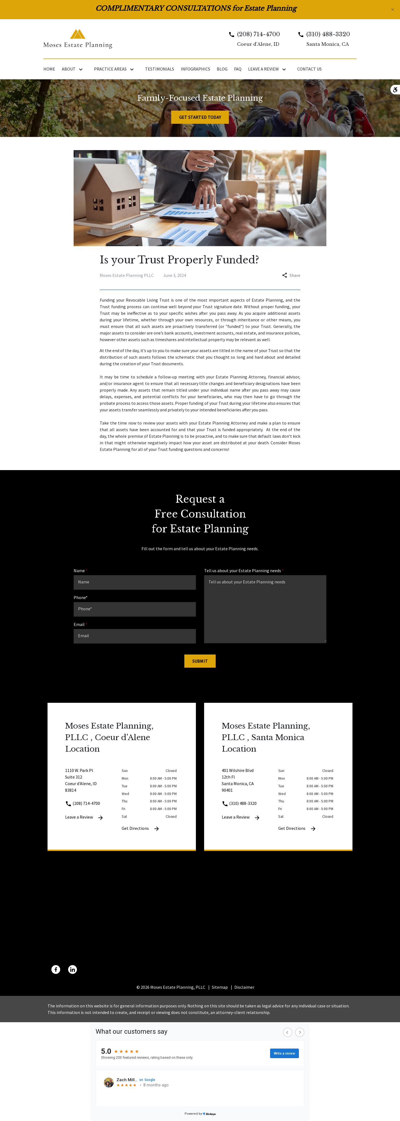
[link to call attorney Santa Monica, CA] (322, 39)
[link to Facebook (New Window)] (55, 969)
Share (291, 275)
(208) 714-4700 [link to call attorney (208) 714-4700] (82, 803)
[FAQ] (237, 69)
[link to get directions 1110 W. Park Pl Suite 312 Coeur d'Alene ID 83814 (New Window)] (93, 783)
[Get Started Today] (200, 117)
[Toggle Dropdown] (81, 69)
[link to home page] (77, 38)
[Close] (392, 9)
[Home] (49, 69)
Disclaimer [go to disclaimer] (244, 987)
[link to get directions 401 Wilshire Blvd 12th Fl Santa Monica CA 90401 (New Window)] (250, 783)
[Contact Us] (309, 69)
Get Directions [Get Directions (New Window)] (141, 828)
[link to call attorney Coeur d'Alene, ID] (252, 39)
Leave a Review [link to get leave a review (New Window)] (84, 817)
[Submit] (200, 661)
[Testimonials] (159, 69)
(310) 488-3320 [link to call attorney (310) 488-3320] (239, 803)
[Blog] (222, 69)
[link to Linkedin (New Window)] (72, 969)
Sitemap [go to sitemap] (220, 987)
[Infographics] (195, 69)
